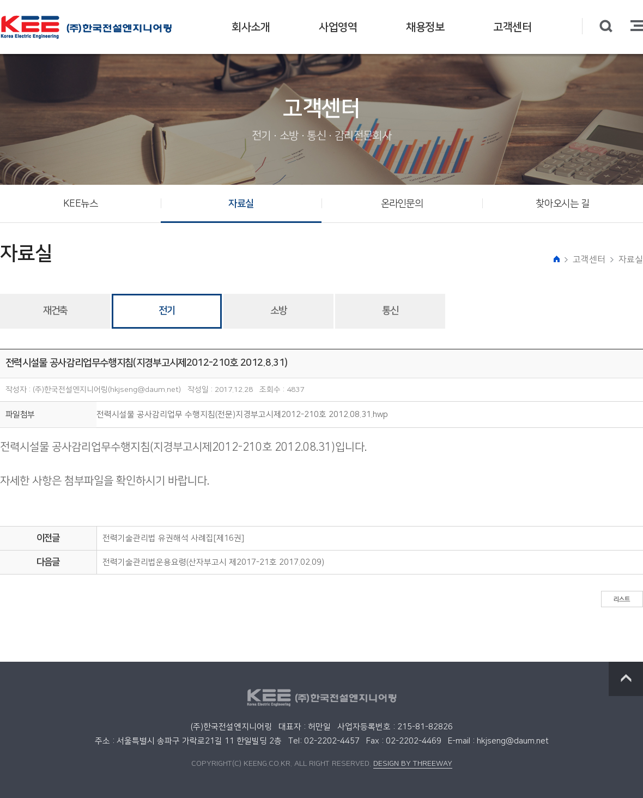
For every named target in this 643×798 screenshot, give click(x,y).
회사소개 (251, 27)
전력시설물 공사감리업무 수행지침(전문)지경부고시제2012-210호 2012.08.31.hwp (242, 414)
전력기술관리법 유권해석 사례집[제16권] (173, 538)
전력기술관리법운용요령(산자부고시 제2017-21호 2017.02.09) (213, 562)
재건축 (55, 310)
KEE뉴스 (80, 203)
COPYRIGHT (211, 763)
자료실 (241, 203)
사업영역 (338, 27)
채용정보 (425, 27)
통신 (390, 310)
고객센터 (512, 27)
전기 (166, 310)
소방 (278, 310)
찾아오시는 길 (562, 203)
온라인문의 (402, 203)
